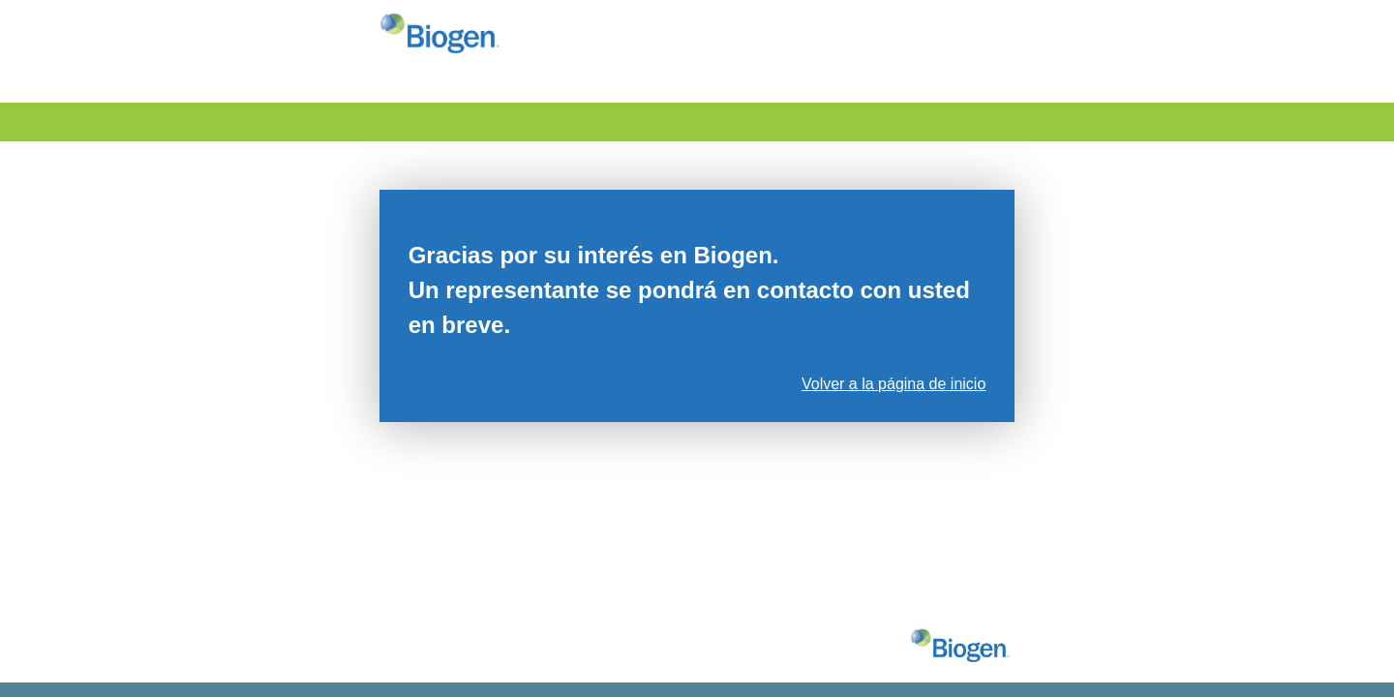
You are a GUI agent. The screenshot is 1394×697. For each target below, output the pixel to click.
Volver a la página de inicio (893, 384)
